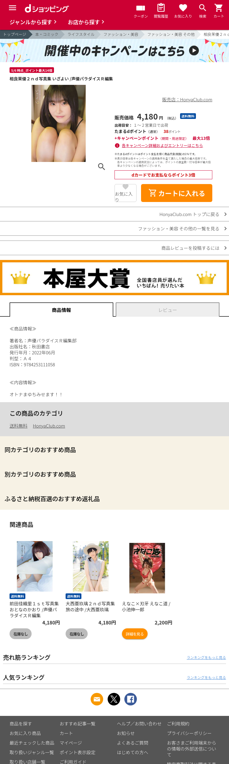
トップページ (14, 34)
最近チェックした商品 (32, 742)
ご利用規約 (178, 723)
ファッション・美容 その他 (171, 34)
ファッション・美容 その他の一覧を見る (178, 228)
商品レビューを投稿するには (190, 248)
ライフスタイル (81, 34)
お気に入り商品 (25, 733)
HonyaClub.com (49, 425)
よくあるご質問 (132, 742)
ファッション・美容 (120, 34)
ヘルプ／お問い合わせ (139, 723)
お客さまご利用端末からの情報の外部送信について (191, 748)
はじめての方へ (132, 752)
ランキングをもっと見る (206, 657)
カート (66, 733)
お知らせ (126, 733)
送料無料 (18, 425)
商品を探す (21, 723)
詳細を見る (135, 634)
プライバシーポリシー (189, 733)
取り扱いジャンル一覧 (32, 752)
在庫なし (20, 634)
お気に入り (124, 196)
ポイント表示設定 (77, 752)
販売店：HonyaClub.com (187, 99)
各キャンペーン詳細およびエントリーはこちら (162, 145)
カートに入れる (176, 193)
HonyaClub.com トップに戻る (189, 214)
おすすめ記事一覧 (77, 723)
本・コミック (46, 34)
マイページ (71, 742)
